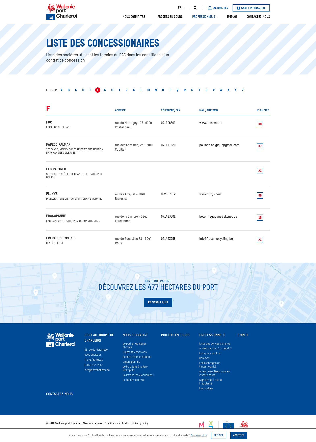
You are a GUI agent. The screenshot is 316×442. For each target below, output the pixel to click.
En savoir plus (199, 435)
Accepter (238, 435)
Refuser (218, 435)
